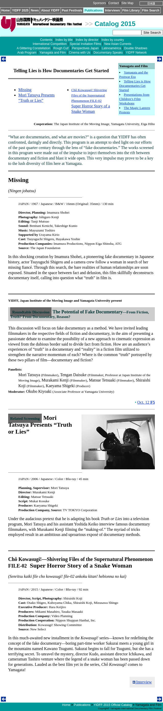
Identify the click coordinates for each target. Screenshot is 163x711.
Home (5, 10)
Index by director (87, 40)
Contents (46, 40)
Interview (142, 682)
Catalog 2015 (115, 24)
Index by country (113, 40)
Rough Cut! (61, 48)
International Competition (50, 44)
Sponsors (99, 3)
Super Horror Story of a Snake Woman (90, 100)
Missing (25, 90)
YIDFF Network (136, 52)
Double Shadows (135, 48)
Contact (113, 3)
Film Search (150, 10)
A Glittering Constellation (33, 48)
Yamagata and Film (52, 52)
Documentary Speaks (108, 52)
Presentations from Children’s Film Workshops (134, 99)
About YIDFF (50, 10)
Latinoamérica (111, 48)
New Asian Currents (117, 44)
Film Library (131, 10)
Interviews (112, 10)
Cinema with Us (79, 52)
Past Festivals (72, 10)
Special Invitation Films (85, 44)
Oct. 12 (146, 402)
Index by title (64, 40)
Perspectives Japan (85, 48)
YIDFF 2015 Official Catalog (113, 705)
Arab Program (26, 52)
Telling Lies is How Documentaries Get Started (135, 85)
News (35, 10)
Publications (94, 10)
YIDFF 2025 (20, 10)
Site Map (127, 3)
